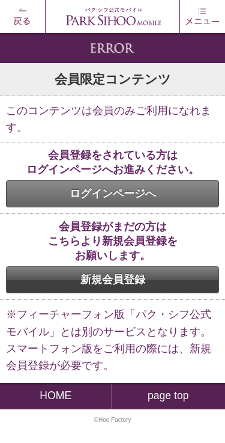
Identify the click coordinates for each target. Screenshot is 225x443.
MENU (202, 16)
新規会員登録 (112, 279)
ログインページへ (113, 194)
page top (168, 396)
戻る (23, 16)
